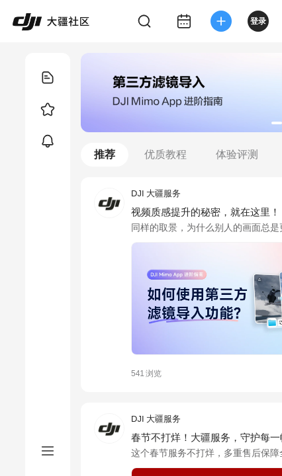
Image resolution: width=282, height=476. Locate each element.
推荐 (104, 154)
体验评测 (237, 154)
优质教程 (165, 154)
